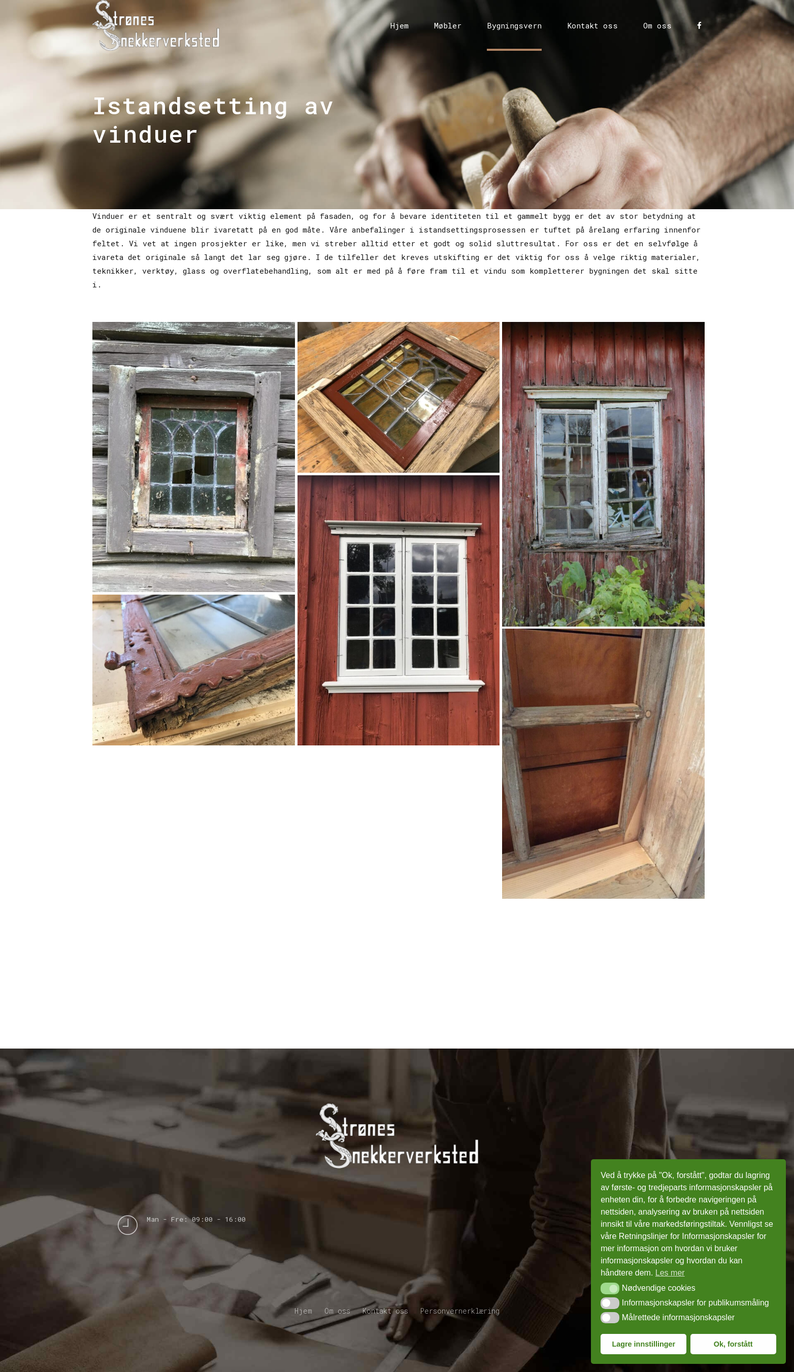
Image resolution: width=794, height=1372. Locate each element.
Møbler (447, 25)
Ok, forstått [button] (733, 1344)
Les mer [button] (670, 1272)
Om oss (657, 25)
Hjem (399, 25)
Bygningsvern (514, 25)
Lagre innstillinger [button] (643, 1344)
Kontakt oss (592, 25)
